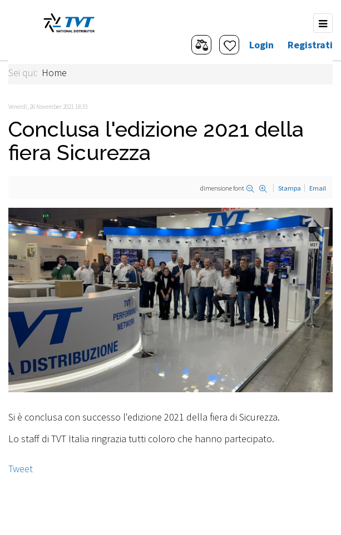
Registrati (310, 44)
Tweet (20, 468)
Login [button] (261, 44)
